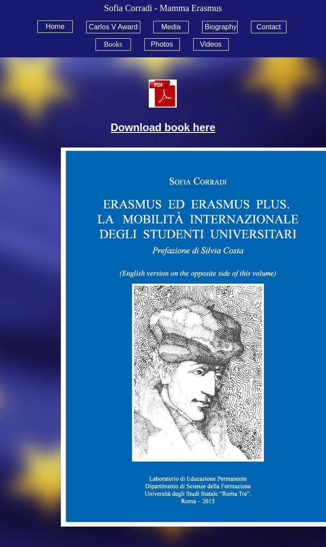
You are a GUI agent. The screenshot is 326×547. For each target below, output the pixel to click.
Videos (211, 44)
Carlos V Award (113, 27)
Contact (268, 27)
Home (55, 26)
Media (171, 27)
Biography (221, 27)
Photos (162, 44)
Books (113, 44)
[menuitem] (58, 26)
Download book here (163, 127)
